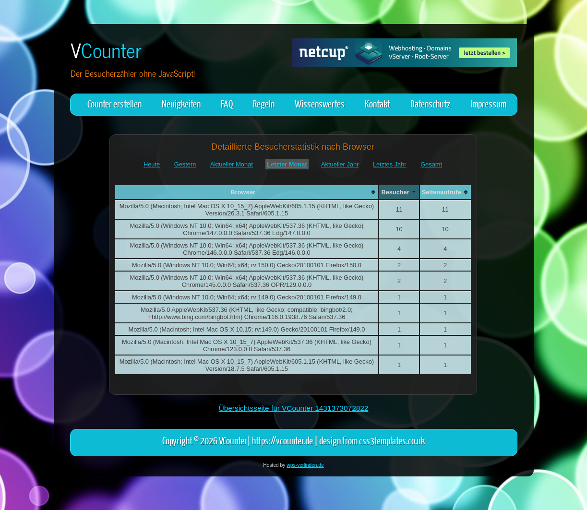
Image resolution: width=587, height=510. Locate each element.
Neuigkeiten (181, 103)
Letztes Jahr (390, 164)
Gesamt (431, 164)
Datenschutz (430, 103)
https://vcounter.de (282, 440)
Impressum (488, 103)
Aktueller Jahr (340, 164)
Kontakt (377, 103)
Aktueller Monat (231, 164)
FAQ (227, 103)
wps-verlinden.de (305, 465)
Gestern (185, 164)
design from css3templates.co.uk (372, 440)
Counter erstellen (114, 103)
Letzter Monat (287, 164)
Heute (152, 164)
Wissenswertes (320, 103)
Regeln (264, 103)
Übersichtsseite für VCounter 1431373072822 (294, 408)
